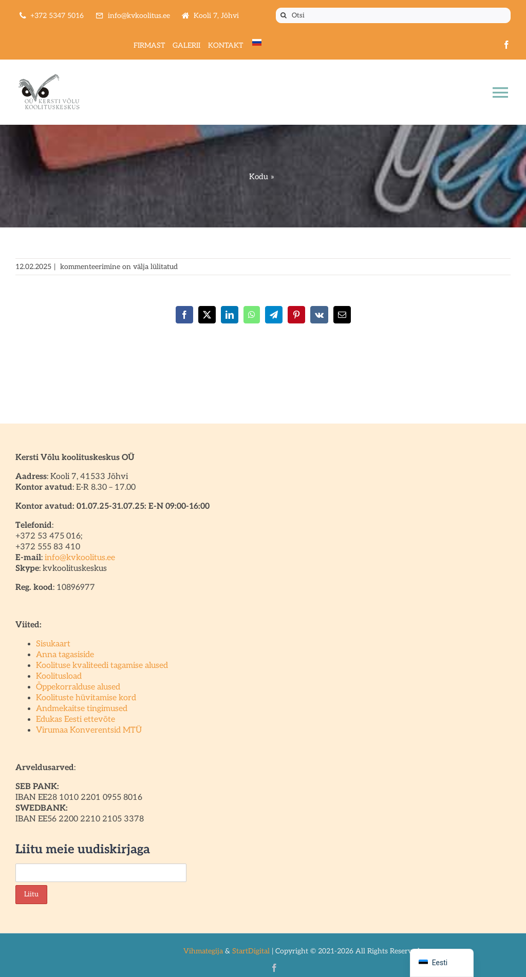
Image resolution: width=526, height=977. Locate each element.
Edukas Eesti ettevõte (75, 719)
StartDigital (251, 951)
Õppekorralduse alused (78, 687)
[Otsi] (393, 15)
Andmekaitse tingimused (81, 709)
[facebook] (506, 45)
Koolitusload (59, 676)
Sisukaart (53, 644)
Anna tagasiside (65, 655)
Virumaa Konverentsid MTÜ (89, 730)
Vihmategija (203, 951)
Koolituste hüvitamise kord (86, 698)
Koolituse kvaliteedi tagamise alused (102, 666)
